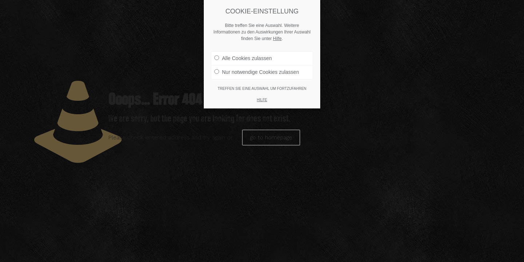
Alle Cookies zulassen (243, 58)
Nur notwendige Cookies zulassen (256, 72)
